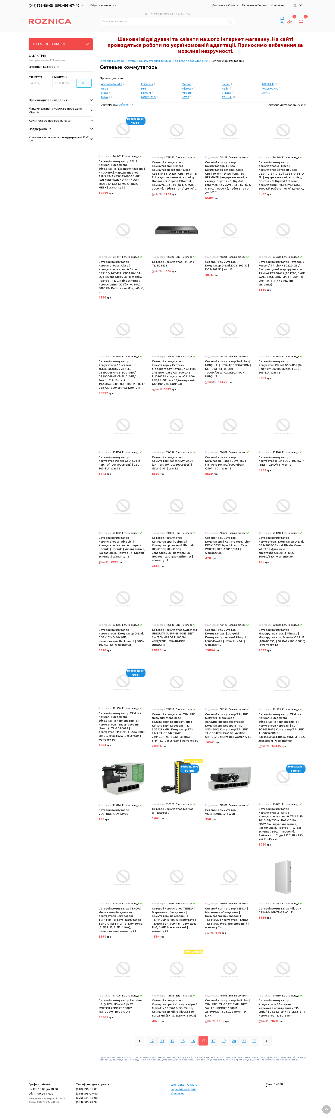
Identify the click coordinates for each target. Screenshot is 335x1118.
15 (183, 1041)
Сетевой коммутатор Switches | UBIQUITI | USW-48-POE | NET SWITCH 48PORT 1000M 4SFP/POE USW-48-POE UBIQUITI (174, 637)
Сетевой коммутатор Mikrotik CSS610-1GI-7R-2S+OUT (280, 910)
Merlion (186, 84)
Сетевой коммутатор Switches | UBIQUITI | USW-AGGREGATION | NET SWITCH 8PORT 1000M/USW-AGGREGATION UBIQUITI (228, 368)
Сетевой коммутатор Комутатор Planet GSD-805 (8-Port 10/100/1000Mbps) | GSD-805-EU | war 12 (280, 366)
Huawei (146, 92)
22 (254, 1041)
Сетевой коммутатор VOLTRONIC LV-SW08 (220, 811)
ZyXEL (266, 92)
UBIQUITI (268, 84)
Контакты (277, 5)
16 (193, 1041)
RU (282, 22)
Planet (226, 84)
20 (234, 1041)
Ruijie (225, 88)
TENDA (226, 92)
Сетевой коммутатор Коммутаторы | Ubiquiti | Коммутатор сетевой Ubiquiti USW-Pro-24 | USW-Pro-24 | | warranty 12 (226, 637)
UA (282, 18)
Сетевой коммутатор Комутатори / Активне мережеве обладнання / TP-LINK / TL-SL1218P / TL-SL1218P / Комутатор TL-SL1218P (282, 1008)
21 (244, 1041)
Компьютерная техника (155, 60)
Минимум (35, 76)
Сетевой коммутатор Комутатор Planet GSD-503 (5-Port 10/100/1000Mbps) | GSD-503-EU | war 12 (120, 462)
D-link (104, 97)
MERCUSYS (148, 97)
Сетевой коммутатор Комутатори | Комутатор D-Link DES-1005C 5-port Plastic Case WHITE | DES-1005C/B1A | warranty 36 (227, 545)
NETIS (185, 97)
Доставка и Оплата (225, 5)
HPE (143, 88)
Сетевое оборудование (191, 60)
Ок (84, 83)
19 (224, 1041)
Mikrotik (187, 92)
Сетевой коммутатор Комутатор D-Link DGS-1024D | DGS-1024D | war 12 (227, 265)
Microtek (187, 88)
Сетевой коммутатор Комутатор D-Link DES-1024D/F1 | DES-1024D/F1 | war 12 (282, 460)
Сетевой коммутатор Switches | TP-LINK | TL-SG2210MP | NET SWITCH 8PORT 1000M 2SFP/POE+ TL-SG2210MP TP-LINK (227, 1008)
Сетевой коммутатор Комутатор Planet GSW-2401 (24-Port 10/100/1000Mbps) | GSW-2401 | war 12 (172, 462)
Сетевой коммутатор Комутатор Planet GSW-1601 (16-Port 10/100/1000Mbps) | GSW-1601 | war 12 (225, 462)
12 (152, 1041)
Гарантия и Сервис (254, 5)
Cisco (104, 92)
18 (213, 1041)
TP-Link (227, 97)
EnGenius (147, 84)
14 (172, 1041)
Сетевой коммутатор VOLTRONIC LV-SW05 (113, 811)
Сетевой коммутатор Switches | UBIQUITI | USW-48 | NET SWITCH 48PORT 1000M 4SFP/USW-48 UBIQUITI (121, 1006)
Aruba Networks (111, 84)
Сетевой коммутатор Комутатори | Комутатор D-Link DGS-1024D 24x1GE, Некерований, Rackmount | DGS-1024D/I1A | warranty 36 (121, 637)
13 (162, 1041)
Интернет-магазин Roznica (118, 60)
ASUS (104, 88)
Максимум (59, 76)
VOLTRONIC (270, 88)
